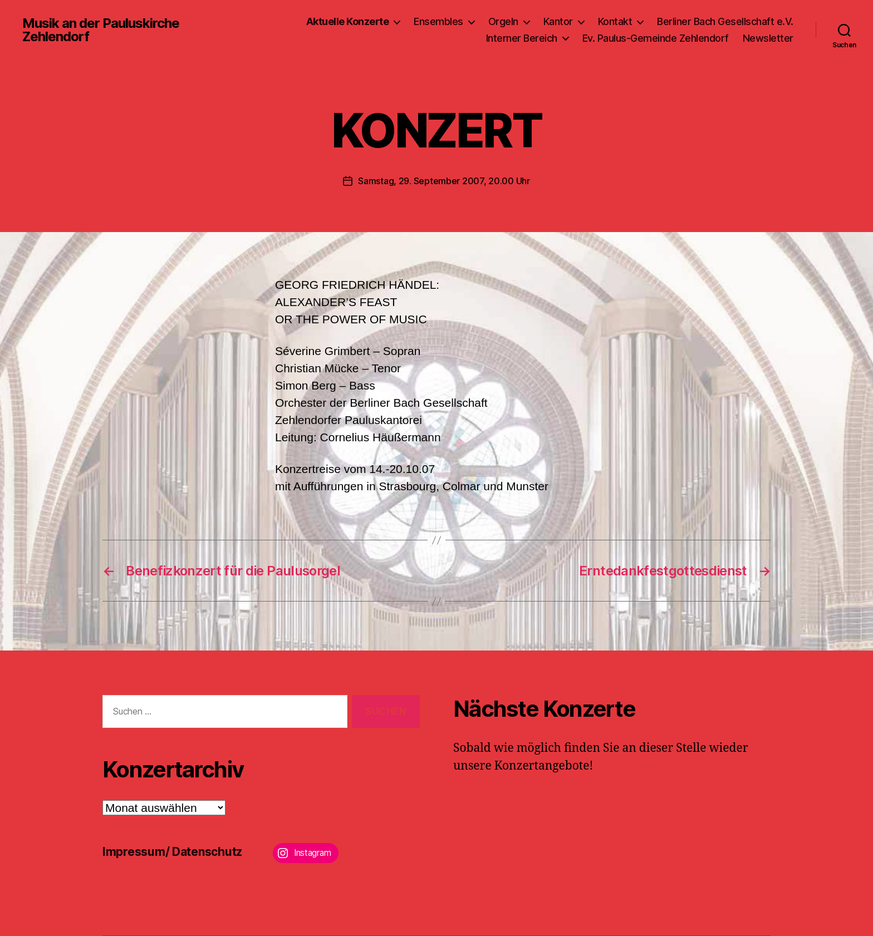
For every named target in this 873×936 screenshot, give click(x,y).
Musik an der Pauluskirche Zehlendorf (100, 30)
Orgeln (503, 21)
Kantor (558, 21)
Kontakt (615, 21)
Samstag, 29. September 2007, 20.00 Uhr (444, 180)
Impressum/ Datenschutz (172, 852)
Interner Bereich (521, 38)
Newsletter (768, 38)
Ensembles (438, 21)
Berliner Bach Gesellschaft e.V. (725, 21)
